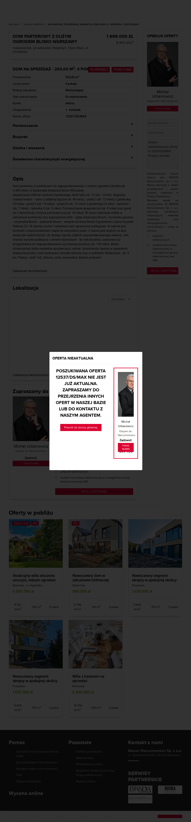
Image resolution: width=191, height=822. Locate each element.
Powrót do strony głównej (81, 427)
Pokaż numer (126, 447)
